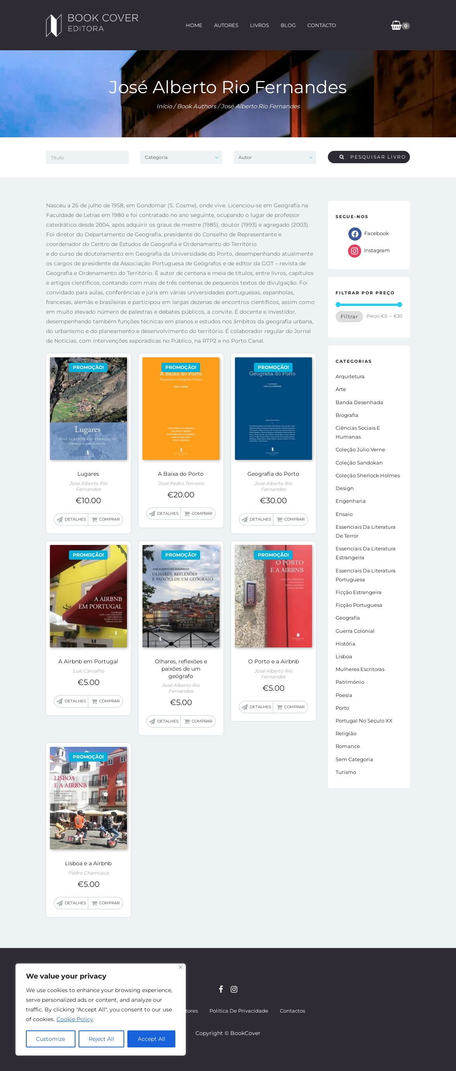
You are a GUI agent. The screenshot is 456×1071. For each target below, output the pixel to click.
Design (345, 488)
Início (164, 106)
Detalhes (75, 519)
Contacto (321, 25)
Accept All (151, 1038)
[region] (100, 1009)
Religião (346, 733)
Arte (341, 389)
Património (350, 682)
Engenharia (351, 501)
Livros (259, 25)
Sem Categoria (354, 759)
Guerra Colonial (355, 631)
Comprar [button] (109, 519)
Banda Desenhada (359, 402)
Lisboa (344, 656)
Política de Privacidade (238, 1011)
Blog (288, 25)
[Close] (180, 967)
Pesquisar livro (372, 157)
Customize (50, 1038)
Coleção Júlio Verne (360, 449)
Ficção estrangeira (359, 592)
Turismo (346, 772)
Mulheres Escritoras (360, 669)
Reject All (101, 1038)
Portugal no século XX (364, 720)
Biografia (347, 415)
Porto (342, 708)
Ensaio (344, 514)
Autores (226, 25)
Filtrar (349, 316)
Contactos (292, 1011)
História (345, 644)
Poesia (344, 695)
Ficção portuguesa (359, 605)
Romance (348, 746)
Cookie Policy (75, 1019)
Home (194, 25)
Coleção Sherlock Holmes (368, 475)
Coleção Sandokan (359, 462)
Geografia (348, 618)
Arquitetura (350, 376)
